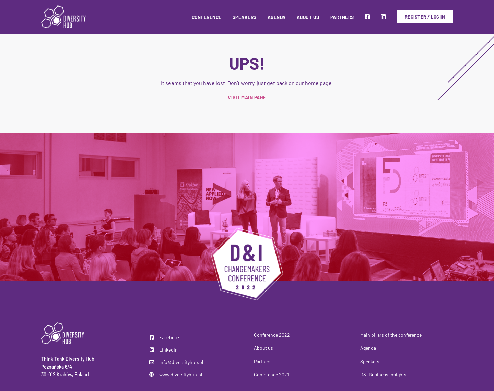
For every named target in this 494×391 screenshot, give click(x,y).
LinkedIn (168, 350)
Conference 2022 (272, 335)
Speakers (369, 361)
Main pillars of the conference (391, 335)
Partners (263, 361)
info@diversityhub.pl (181, 362)
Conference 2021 (271, 374)
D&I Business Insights (383, 374)
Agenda (368, 348)
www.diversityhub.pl (180, 374)
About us (263, 348)
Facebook (169, 337)
